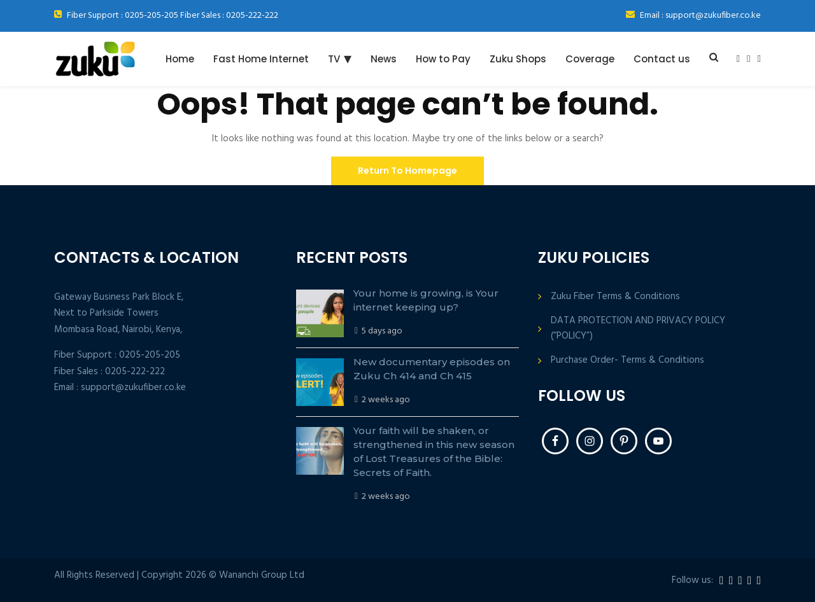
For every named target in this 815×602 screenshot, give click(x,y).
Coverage (589, 59)
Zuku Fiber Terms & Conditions (615, 297)
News (384, 59)
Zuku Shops (518, 59)
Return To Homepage (407, 170)
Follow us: (692, 580)
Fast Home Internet (261, 59)
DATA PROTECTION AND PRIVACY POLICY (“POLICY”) (638, 328)
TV (334, 59)
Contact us (662, 59)
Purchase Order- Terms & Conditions (627, 360)
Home (180, 59)
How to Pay (443, 59)
